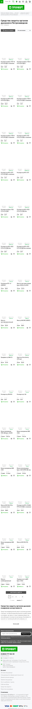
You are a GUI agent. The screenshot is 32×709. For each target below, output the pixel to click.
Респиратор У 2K (21, 394)
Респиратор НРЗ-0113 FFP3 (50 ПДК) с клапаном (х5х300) (7, 99)
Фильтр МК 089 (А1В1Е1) (23, 320)
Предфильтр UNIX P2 (6, 357)
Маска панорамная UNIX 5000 (7, 543)
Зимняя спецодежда (6, 679)
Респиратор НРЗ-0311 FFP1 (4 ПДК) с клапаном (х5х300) (7, 173)
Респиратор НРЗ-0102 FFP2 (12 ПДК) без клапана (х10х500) (23, 210)
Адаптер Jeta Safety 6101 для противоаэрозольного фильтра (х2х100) (23, 358)
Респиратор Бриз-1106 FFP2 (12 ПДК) (7, 210)
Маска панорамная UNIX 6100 (7, 469)
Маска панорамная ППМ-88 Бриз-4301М (6, 432)
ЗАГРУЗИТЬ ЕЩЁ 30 (16, 592)
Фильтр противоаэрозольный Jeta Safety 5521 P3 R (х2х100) (7, 321)
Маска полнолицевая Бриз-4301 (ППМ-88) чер (24, 469)
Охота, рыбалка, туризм (7, 682)
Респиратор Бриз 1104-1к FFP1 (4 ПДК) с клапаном (8, 62)
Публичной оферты (5, 638)
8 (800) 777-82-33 (7, 654)
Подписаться (26, 633)
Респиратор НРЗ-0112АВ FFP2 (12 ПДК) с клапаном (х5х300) (24, 506)
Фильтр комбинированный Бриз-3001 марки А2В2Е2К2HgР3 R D (6, 580)
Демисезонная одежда (7, 677)
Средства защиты (6, 686)
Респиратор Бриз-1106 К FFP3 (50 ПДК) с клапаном (24, 62)
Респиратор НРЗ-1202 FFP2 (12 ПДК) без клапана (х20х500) (7, 247)
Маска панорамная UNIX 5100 (23, 432)
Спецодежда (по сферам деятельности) (12, 675)
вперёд (19, 600)
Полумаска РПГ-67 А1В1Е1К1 (6, 284)
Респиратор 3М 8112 (6, 394)
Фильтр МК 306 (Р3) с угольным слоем (7, 506)
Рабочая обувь (5, 684)
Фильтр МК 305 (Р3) (22, 542)
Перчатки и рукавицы (7, 689)
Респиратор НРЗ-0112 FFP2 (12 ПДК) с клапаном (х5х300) (24, 136)
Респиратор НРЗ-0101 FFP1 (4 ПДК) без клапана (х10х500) (24, 247)
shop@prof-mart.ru (8, 658)
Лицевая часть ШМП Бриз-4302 (22, 580)
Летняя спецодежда (6, 672)
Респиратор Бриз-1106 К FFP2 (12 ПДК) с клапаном (24, 99)
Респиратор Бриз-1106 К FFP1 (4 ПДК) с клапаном (8, 136)
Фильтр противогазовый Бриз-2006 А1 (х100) (24, 284)
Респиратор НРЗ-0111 (23, 172)
